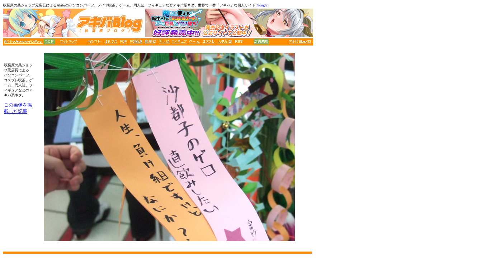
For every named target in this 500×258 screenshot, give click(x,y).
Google (262, 5)
